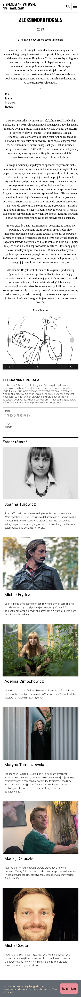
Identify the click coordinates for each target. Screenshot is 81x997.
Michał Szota (16, 967)
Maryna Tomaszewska (24, 787)
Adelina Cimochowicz (24, 703)
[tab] (68, 6)
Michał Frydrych (19, 617)
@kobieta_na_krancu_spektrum (27, 296)
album (8, 449)
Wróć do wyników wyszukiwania (42, 40)
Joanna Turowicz (20, 526)
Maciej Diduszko (19, 881)
